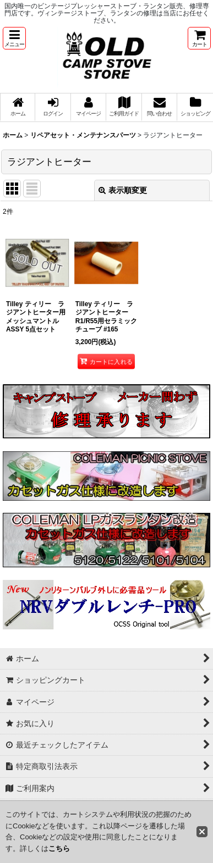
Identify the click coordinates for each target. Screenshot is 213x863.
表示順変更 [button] (123, 190)
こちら (59, 848)
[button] (14, 38)
